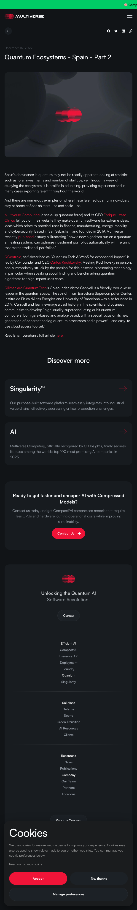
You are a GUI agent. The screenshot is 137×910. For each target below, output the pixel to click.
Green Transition (68, 722)
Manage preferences (68, 894)
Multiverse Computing (22, 214)
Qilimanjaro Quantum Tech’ (26, 288)
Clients (68, 735)
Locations (68, 794)
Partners (69, 787)
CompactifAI (68, 650)
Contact (68, 615)
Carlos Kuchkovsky (65, 262)
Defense (69, 709)
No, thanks (99, 878)
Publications (68, 768)
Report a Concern (68, 820)
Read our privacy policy (25, 864)
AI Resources (68, 728)
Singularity (68, 682)
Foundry (68, 669)
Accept (38, 878)
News (68, 762)
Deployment (68, 662)
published (26, 236)
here (59, 335)
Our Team (69, 781)
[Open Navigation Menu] (129, 16)
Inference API (68, 656)
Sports (68, 715)
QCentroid (13, 256)
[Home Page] (24, 16)
